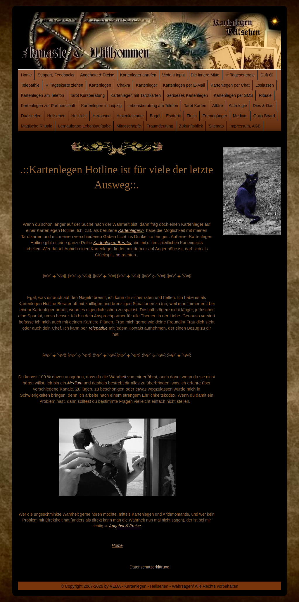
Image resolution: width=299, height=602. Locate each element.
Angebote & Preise (97, 75)
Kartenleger (146, 85)
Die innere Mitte (205, 75)
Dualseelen (31, 115)
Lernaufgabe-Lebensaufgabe (84, 126)
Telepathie (30, 85)
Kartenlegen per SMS (233, 95)
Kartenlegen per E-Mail (184, 85)
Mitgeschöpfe (129, 126)
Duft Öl (266, 75)
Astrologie (238, 105)
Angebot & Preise (125, 526)
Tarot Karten (195, 105)
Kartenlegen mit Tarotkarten (135, 95)
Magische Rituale (36, 126)
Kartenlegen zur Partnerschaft (48, 105)
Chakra (123, 85)
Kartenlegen (100, 85)
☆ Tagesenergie (240, 75)
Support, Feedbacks (56, 75)
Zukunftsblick (191, 126)
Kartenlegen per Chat (230, 85)
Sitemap (216, 126)
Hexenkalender (130, 115)
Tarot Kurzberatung (87, 95)
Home (26, 75)
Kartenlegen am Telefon (42, 95)
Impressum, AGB (245, 126)
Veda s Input (173, 75)
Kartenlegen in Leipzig (101, 105)
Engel (155, 115)
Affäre (217, 105)
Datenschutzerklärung (149, 567)
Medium (240, 115)
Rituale (265, 95)
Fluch (192, 115)
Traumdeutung (160, 126)
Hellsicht (79, 115)
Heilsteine (101, 115)
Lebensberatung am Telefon (152, 105)
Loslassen (264, 85)
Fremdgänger (215, 115)
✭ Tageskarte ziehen (64, 85)
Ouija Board (264, 115)
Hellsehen (56, 115)
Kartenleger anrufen (138, 75)
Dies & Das (263, 105)
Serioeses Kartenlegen (187, 95)
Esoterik (173, 115)
